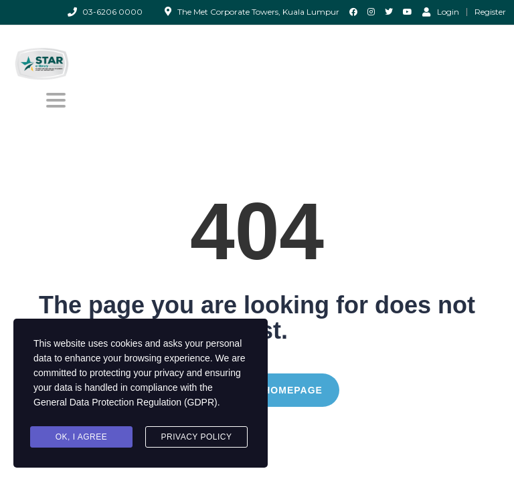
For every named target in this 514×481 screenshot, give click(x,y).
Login (440, 11)
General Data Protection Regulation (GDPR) (125, 402)
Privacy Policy (196, 437)
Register (490, 12)
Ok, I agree (82, 437)
